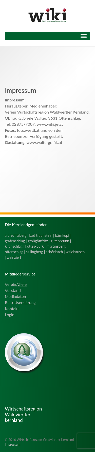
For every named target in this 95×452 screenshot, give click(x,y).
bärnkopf (62, 235)
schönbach (54, 252)
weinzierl (14, 257)
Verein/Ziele (16, 284)
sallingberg (34, 252)
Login (9, 314)
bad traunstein (40, 235)
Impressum (12, 444)
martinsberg (56, 246)
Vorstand (13, 290)
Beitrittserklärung (20, 302)
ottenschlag (14, 252)
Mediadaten (15, 296)
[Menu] (84, 36)
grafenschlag (15, 241)
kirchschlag (14, 246)
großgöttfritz (38, 241)
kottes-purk (34, 246)
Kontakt (12, 308)
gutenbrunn (59, 241)
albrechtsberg (16, 235)
